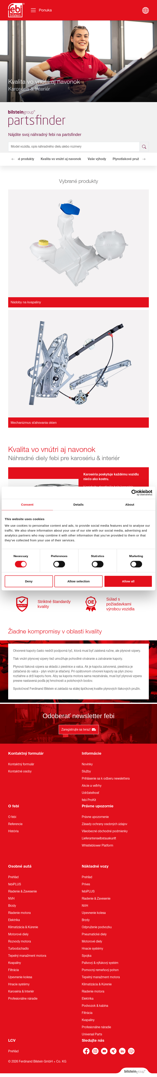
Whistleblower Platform (97, 845)
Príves (86, 884)
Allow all (128, 581)
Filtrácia (13, 970)
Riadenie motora (19, 913)
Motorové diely (18, 934)
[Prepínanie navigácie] (41, 10)
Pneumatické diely (94, 934)
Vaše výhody (97, 159)
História (13, 831)
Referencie (15, 824)
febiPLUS (14, 884)
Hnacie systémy (18, 984)
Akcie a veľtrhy (91, 785)
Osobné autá (19, 866)
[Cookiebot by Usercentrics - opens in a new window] (134, 493)
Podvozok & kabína (95, 1005)
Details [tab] (78, 504)
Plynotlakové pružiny (128, 159)
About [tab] (129, 504)
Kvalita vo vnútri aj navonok (61, 159)
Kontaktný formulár (26, 753)
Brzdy (12, 905)
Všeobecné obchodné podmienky (105, 831)
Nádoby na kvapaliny (26, 302)
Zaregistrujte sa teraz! (78, 730)
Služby (86, 771)
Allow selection (78, 581)
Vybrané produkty (21, 159)
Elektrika (14, 920)
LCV (12, 1040)
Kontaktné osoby (19, 771)
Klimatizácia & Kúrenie (23, 927)
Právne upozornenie (95, 817)
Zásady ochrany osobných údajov (104, 824)
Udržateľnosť (90, 792)
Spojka (86, 955)
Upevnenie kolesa (20, 977)
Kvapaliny (14, 963)
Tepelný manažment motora (27, 955)
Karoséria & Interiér (21, 991)
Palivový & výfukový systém (100, 963)
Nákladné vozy (95, 866)
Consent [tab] (27, 504)
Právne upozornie (97, 806)
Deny (29, 581)
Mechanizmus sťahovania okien (34, 422)
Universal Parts (92, 1034)
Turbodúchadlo (18, 948)
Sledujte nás (93, 1040)
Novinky (87, 764)
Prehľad (13, 877)
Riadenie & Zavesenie (22, 891)
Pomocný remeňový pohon (100, 970)
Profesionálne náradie (22, 998)
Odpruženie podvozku (97, 927)
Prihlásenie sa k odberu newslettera (106, 778)
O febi (13, 806)
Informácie (91, 753)
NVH (11, 898)
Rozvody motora (19, 941)
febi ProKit (89, 800)
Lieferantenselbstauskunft (99, 838)
